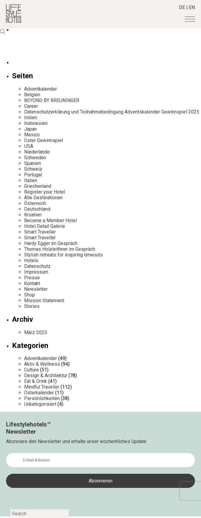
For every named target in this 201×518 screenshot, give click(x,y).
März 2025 (35, 332)
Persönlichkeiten (42, 398)
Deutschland (37, 209)
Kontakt (32, 283)
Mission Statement (44, 300)
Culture (31, 370)
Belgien (32, 95)
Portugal (33, 175)
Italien (30, 180)
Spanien (32, 163)
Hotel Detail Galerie (44, 226)
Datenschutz (37, 266)
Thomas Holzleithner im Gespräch (59, 249)
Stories (31, 306)
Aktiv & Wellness (42, 364)
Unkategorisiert (40, 404)
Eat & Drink (35, 381)
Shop (29, 295)
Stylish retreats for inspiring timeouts (63, 255)
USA (28, 146)
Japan (30, 129)
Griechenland (37, 186)
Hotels (31, 260)
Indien (30, 117)
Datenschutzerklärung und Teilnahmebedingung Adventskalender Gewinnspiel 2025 (111, 112)
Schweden (35, 157)
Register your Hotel (44, 192)
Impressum (36, 272)
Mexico (32, 135)
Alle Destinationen (43, 197)
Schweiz (33, 169)
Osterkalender (39, 392)
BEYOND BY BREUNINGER (51, 100)
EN (192, 7)
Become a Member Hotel (50, 220)
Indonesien (36, 123)
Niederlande (37, 152)
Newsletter (36, 289)
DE (182, 7)
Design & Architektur (45, 375)
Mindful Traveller (41, 387)
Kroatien (33, 215)
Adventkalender (40, 89)
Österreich (35, 203)
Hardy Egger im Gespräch (50, 243)
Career (31, 106)
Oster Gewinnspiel (43, 140)
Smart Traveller (40, 232)
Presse (32, 278)
